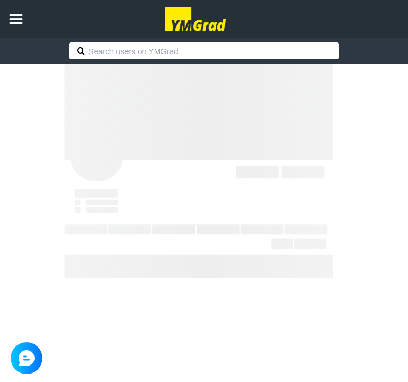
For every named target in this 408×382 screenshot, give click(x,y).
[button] (16, 19)
